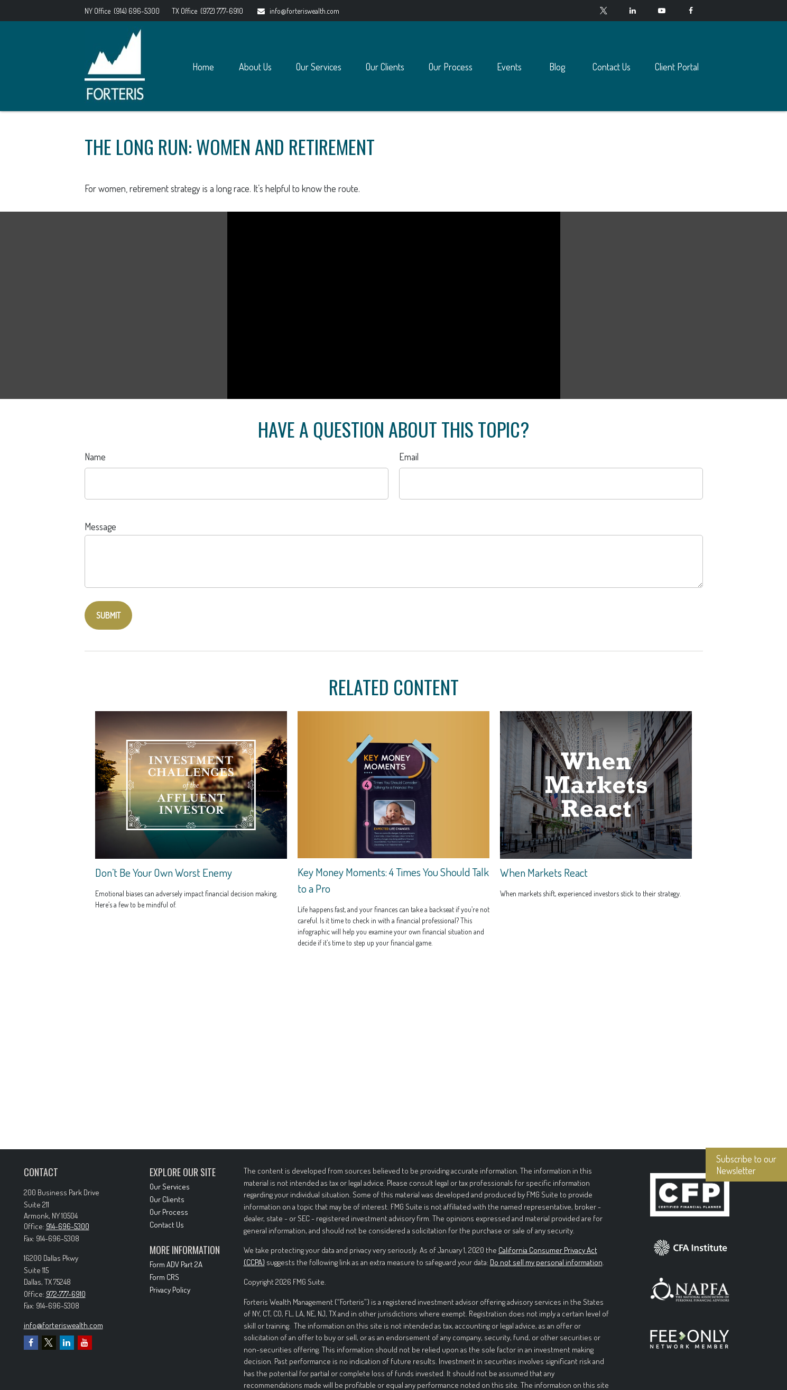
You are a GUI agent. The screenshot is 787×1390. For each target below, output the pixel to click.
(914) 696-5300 (123, 10)
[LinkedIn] (633, 10)
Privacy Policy (170, 1290)
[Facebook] (691, 10)
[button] (203, 66)
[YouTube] (662, 10)
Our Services (170, 1187)
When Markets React (544, 872)
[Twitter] (604, 10)
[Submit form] (108, 615)
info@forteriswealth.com (297, 10)
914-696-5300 (67, 1226)
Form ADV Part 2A (176, 1264)
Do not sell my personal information (546, 1262)
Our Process (169, 1212)
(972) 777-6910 (207, 10)
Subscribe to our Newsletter (746, 1164)
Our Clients (167, 1199)
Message (100, 526)
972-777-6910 (66, 1294)
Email (409, 456)
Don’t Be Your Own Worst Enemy (163, 872)
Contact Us (167, 1225)
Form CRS (164, 1277)
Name (95, 456)
